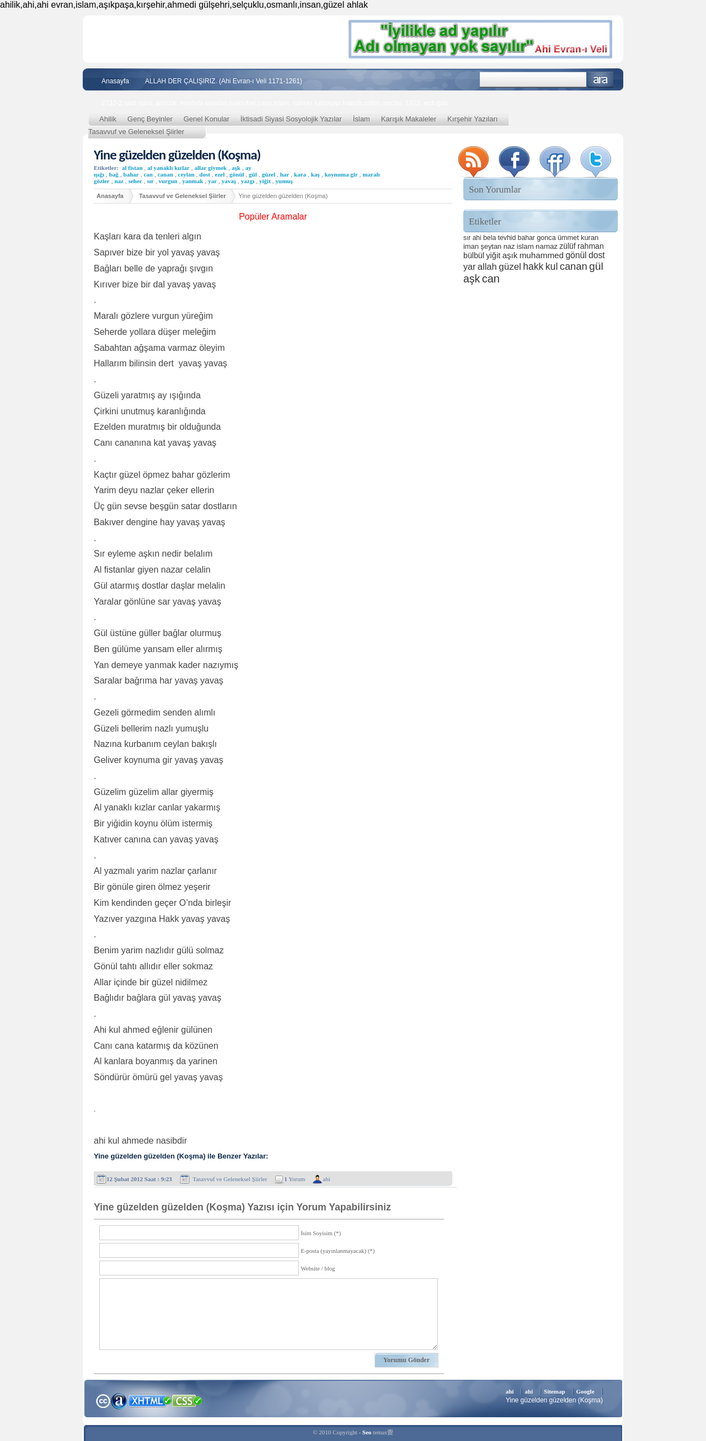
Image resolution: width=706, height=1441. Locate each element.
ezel (220, 174)
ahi (326, 1179)
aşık (510, 255)
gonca (546, 238)
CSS (187, 1400)
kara (300, 174)
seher (135, 181)
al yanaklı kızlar (168, 167)
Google (585, 1391)
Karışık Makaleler (408, 119)
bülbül (473, 255)
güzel (268, 174)
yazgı (247, 181)
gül (253, 174)
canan (165, 174)
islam (525, 246)
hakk (533, 266)
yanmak (192, 181)
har (285, 174)
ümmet (568, 238)
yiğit (265, 181)
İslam (361, 119)
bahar (131, 174)
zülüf (567, 246)
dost (204, 174)
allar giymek (210, 167)
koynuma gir (340, 174)
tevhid (507, 238)
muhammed (542, 255)
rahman (590, 246)
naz (119, 181)
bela (489, 238)
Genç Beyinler (150, 119)
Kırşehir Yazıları (472, 119)
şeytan (490, 246)
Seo (367, 1432)
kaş (315, 174)
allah (487, 266)
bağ (114, 174)
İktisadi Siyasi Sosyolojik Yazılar (291, 119)
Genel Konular (206, 119)
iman (471, 246)
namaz (547, 246)
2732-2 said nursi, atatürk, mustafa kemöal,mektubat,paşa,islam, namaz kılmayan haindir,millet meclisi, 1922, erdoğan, (275, 103)
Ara (600, 80)
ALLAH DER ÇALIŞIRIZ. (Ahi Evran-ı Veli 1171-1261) (223, 81)
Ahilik (107, 119)
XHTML (149, 1399)
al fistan (132, 167)
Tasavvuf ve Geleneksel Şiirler (136, 131)
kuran (589, 237)
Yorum (294, 1179)
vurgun (167, 181)
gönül (236, 174)
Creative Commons (103, 1400)
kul (551, 266)
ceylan (186, 174)
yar (212, 181)
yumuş (284, 181)
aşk (236, 167)
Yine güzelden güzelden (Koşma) (177, 154)
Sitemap (554, 1391)
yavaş (229, 181)
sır (150, 181)
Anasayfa (115, 81)
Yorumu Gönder (406, 1360)
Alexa (119, 1401)
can (148, 174)
